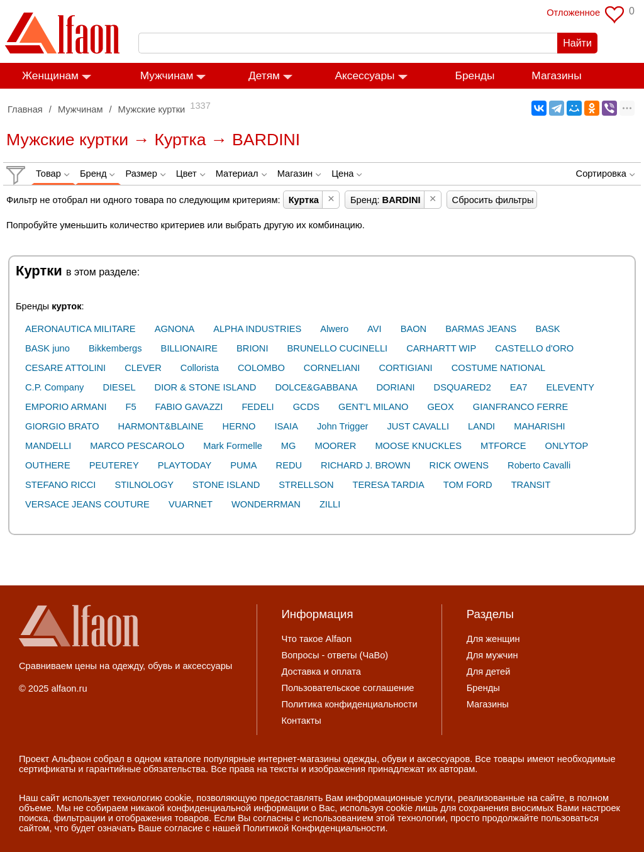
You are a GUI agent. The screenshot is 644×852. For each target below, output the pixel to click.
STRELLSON (306, 485)
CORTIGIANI (405, 368)
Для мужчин (492, 655)
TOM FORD (467, 485)
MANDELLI (48, 446)
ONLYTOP (567, 446)
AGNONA (175, 329)
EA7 (519, 387)
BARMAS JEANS (480, 329)
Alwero (334, 329)
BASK (547, 329)
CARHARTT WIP (441, 348)
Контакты (301, 721)
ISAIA (285, 426)
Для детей (489, 672)
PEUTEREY (114, 465)
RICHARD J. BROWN (366, 465)
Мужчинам (167, 75)
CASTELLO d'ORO (534, 348)
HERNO (239, 426)
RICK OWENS (459, 465)
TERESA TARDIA (388, 485)
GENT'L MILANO (373, 407)
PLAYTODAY (185, 465)
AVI (374, 329)
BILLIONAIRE (189, 348)
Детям (264, 75)
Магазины (556, 75)
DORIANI (396, 387)
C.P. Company (54, 387)
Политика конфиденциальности (349, 704)
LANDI (481, 426)
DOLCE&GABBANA (316, 387)
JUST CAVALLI (418, 426)
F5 (130, 407)
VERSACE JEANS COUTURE (87, 504)
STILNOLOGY (144, 485)
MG (288, 446)
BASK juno (47, 348)
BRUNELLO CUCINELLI (337, 348)
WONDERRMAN (266, 504)
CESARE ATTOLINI (65, 368)
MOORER (335, 446)
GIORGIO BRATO (62, 426)
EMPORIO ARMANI (65, 407)
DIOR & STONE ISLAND (206, 387)
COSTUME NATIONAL (499, 368)
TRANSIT (531, 485)
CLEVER (143, 368)
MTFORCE (503, 446)
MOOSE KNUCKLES (418, 446)
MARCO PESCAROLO (137, 446)
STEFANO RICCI (60, 485)
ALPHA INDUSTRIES (257, 329)
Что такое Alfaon (316, 639)
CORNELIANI (332, 368)
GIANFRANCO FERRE (520, 407)
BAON (414, 329)
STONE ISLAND (226, 485)
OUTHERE (47, 465)
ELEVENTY (571, 387)
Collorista (199, 368)
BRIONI (252, 348)
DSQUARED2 (462, 387)
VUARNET (191, 504)
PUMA (243, 465)
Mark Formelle (232, 446)
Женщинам (50, 75)
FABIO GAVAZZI (189, 407)
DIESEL (119, 387)
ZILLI (329, 504)
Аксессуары (364, 75)
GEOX (440, 407)
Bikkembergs (115, 348)
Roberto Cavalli (539, 465)
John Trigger (342, 426)
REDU (289, 465)
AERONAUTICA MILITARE (80, 329)
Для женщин (493, 639)
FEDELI (258, 407)
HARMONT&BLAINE (161, 426)
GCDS (306, 407)
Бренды (475, 75)
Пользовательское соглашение (347, 688)
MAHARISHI (539, 426)
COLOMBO (261, 368)
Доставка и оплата (320, 672)
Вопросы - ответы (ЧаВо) (334, 655)
